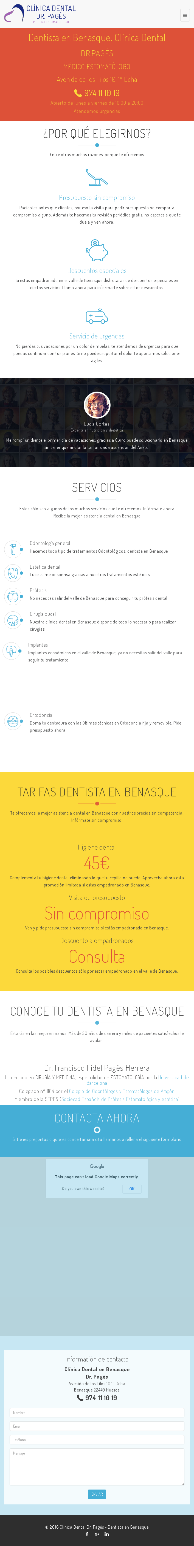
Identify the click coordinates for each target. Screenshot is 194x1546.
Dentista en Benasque (128, 1527)
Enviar (97, 1494)
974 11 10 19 (97, 93)
